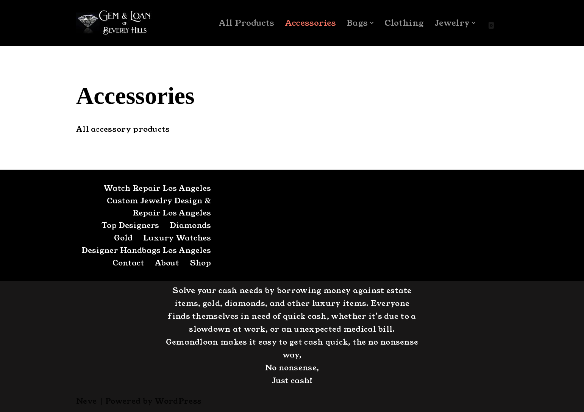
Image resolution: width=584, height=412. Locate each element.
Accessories (310, 23)
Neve (86, 401)
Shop (200, 263)
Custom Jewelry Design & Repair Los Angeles (159, 206)
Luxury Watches (177, 238)
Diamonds (190, 225)
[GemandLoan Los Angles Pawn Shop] (114, 23)
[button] (372, 23)
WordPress (178, 401)
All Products (246, 23)
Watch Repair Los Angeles (157, 188)
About (167, 263)
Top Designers (130, 225)
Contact (128, 263)
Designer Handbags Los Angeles (146, 250)
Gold (123, 238)
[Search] (501, 23)
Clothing (404, 23)
